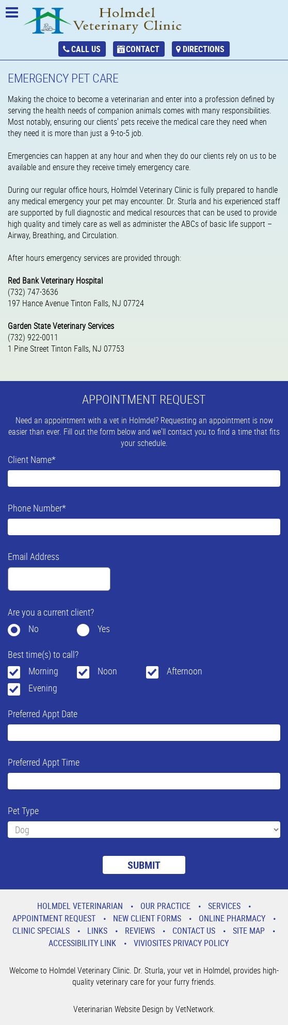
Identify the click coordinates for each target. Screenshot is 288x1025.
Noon (107, 671)
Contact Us (193, 930)
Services (224, 906)
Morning (43, 671)
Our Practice (165, 906)
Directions (204, 49)
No (33, 628)
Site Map (249, 930)
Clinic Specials (41, 930)
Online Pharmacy (232, 918)
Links (97, 930)
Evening (42, 688)
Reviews (140, 930)
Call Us (86, 49)
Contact (142, 49)
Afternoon (184, 671)
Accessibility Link (82, 943)
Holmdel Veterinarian (80, 906)
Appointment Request (53, 918)
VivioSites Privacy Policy (181, 943)
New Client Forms (147, 918)
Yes (104, 628)
